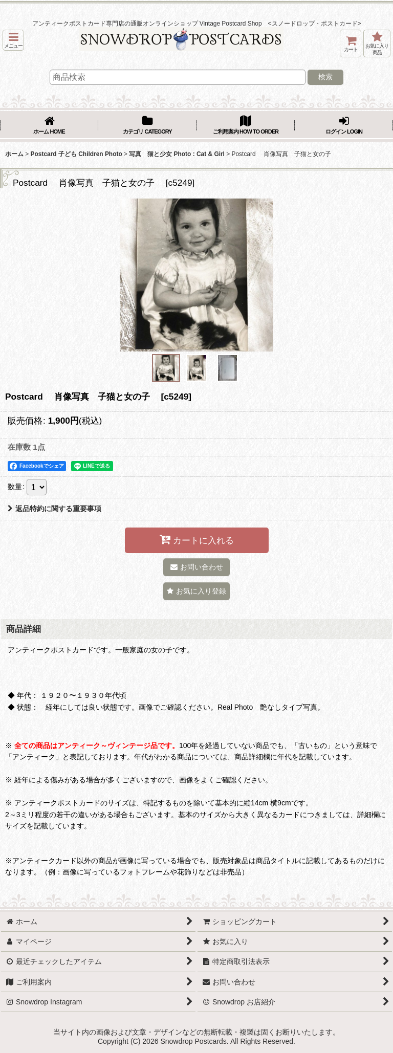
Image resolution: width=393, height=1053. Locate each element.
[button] (13, 40)
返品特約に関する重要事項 (54, 508)
